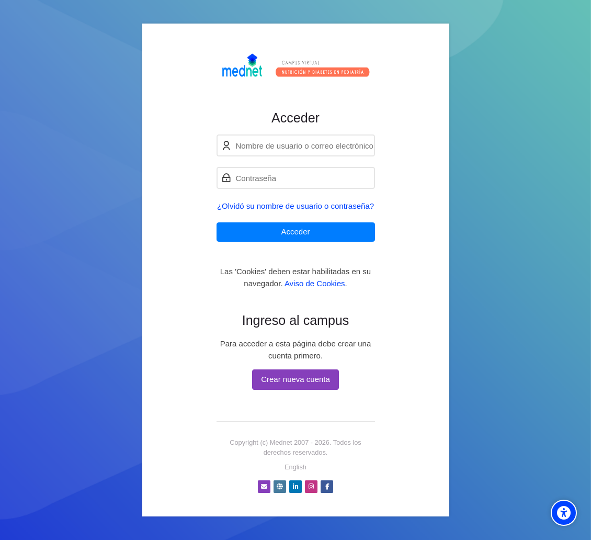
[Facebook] (327, 486)
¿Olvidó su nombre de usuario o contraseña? (295, 205)
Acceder (295, 231)
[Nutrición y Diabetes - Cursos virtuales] (296, 66)
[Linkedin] (295, 486)
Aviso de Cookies (315, 283)
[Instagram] (311, 486)
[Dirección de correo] (264, 486)
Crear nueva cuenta (295, 379)
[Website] (280, 486)
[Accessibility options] (564, 513)
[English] (295, 467)
